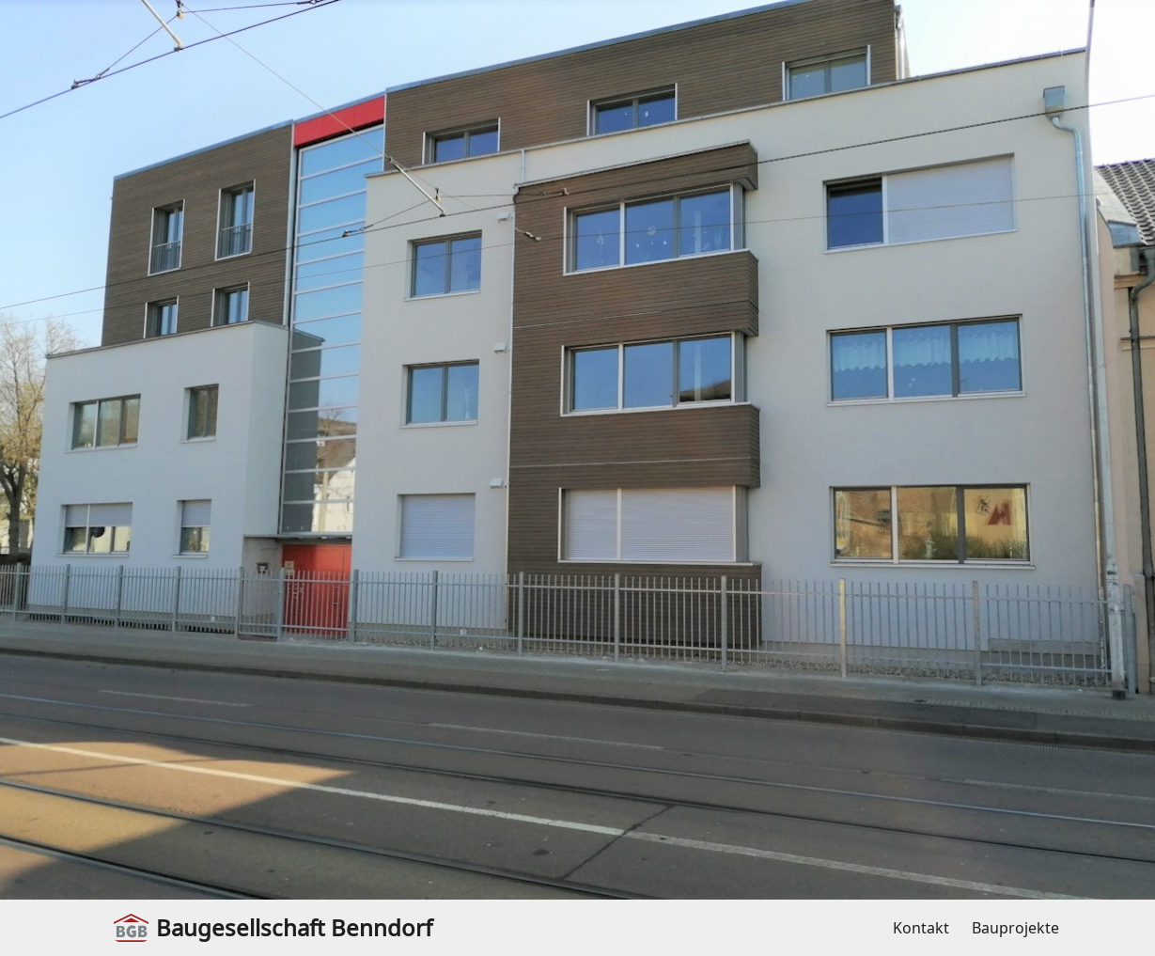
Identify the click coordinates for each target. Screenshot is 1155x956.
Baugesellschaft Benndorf (273, 927)
